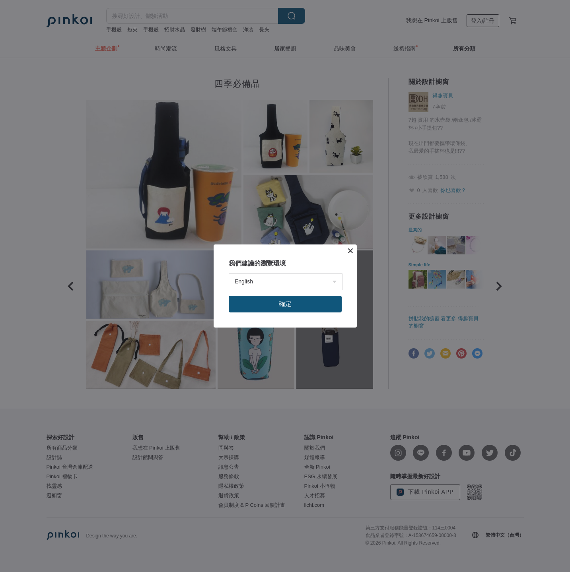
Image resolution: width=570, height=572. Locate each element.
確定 (285, 304)
